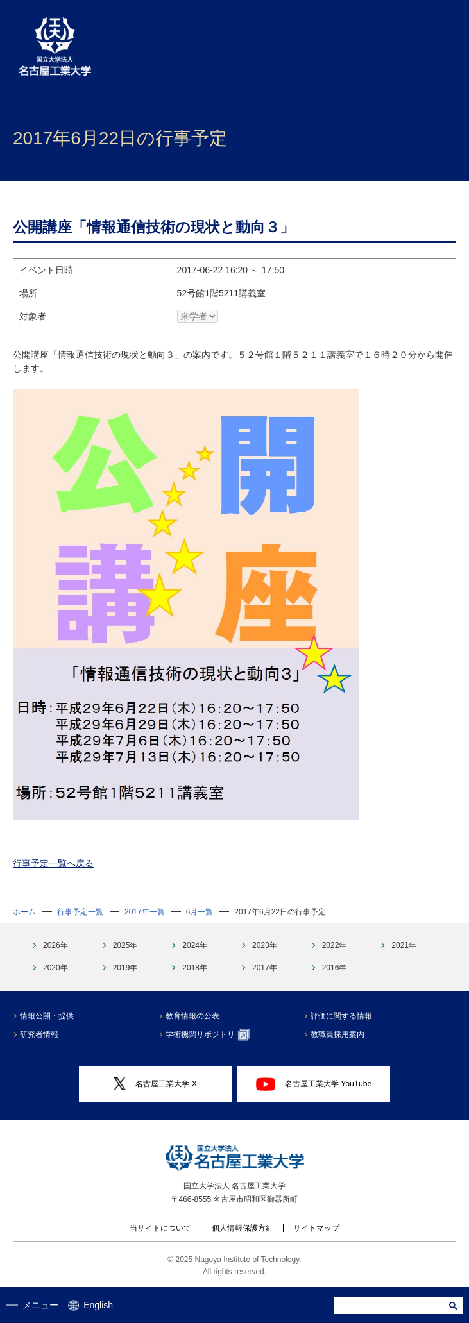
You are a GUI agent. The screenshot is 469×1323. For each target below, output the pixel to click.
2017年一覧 (144, 911)
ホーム (24, 911)
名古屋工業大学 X (155, 1083)
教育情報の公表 (192, 1015)
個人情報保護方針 (242, 1228)
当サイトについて (160, 1228)
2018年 (194, 967)
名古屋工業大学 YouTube (313, 1084)
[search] (393, 1305)
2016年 (334, 967)
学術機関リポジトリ (208, 1034)
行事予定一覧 (80, 911)
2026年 (55, 945)
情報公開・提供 (47, 1015)
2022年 (334, 945)
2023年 (264, 945)
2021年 (403, 945)
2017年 (264, 967)
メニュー (32, 1305)
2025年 (125, 945)
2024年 (194, 945)
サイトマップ (316, 1228)
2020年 (55, 967)
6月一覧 (200, 911)
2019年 (125, 967)
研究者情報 (39, 1034)
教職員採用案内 (337, 1034)
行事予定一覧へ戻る (53, 863)
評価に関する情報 (341, 1015)
